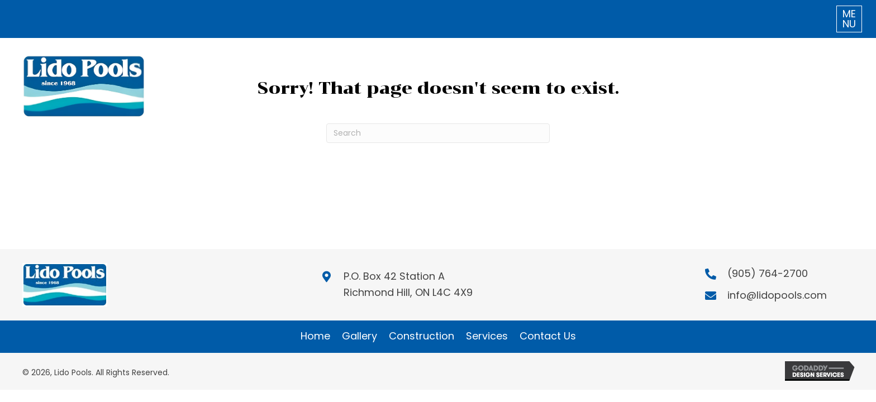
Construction (421, 336)
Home (315, 336)
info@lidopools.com (777, 295)
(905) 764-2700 (767, 273)
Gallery (359, 336)
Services (487, 336)
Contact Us (548, 336)
